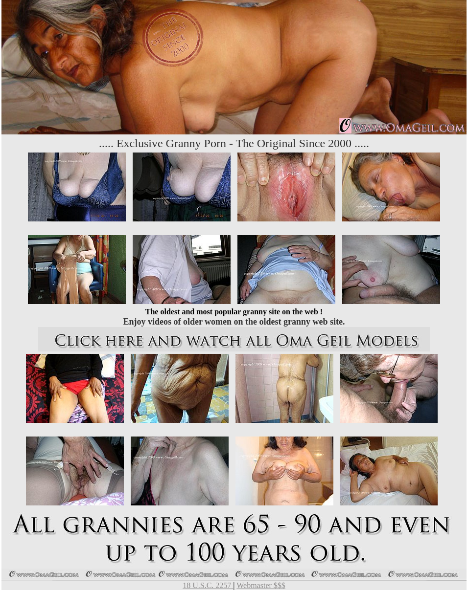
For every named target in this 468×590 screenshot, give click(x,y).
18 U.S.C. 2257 (208, 585)
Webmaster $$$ (260, 585)
